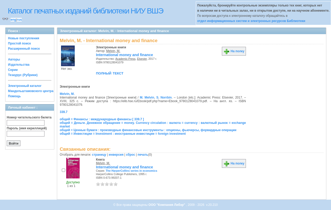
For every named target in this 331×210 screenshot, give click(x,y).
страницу (99, 154)
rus (19, 19)
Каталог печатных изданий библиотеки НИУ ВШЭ (85, 10)
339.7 (63, 112)
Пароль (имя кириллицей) (27, 128)
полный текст (109, 73)
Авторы (14, 59)
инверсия (116, 154)
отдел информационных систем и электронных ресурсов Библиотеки (251, 21)
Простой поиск (19, 43)
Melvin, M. (113, 51)
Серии (13, 70)
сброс (130, 154)
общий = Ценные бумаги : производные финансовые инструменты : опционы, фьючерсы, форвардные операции (148, 130)
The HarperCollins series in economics (131, 170)
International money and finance (124, 55)
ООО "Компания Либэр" (167, 205)
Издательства (18, 64)
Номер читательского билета (29, 117)
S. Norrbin (164, 97)
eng (13, 19)
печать (143, 154)
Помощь (14, 96)
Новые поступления (23, 38)
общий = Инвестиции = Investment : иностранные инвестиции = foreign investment (123, 134)
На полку (233, 51)
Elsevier (142, 58)
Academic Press (125, 58)
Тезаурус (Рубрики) (22, 75)
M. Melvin (147, 97)
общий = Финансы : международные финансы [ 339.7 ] (102, 119)
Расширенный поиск (24, 48)
